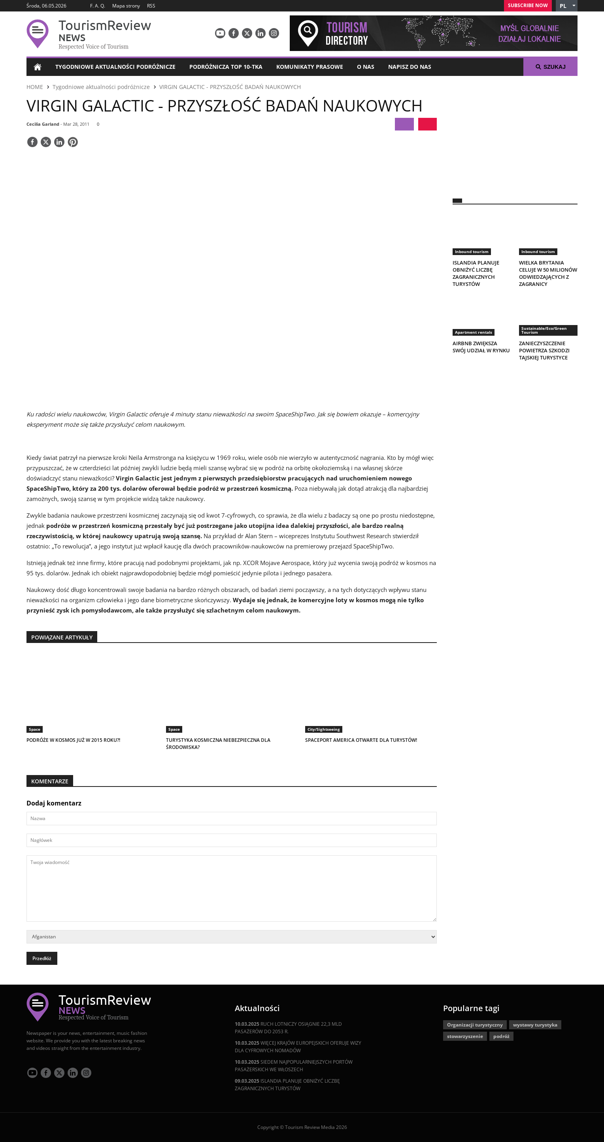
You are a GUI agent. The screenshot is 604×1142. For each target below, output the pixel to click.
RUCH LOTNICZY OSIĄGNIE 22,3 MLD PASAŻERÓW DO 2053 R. (288, 1028)
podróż (501, 1036)
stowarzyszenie (465, 1036)
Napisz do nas (409, 66)
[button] (567, 5)
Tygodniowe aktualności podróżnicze (115, 66)
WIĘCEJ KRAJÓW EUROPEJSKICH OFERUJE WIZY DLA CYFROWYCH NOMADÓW (298, 1047)
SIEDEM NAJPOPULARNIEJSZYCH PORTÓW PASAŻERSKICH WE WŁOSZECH (294, 1066)
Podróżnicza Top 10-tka (225, 66)
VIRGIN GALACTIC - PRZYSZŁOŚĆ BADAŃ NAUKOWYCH (230, 87)
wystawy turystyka (535, 1024)
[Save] (73, 143)
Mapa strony (126, 5)
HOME (34, 87)
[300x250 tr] (515, 132)
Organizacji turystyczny (475, 1024)
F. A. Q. (97, 5)
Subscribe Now (528, 5)
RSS (151, 5)
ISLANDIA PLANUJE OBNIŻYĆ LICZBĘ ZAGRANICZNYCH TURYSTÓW (287, 1085)
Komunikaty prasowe (309, 66)
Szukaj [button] (550, 67)
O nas (365, 66)
